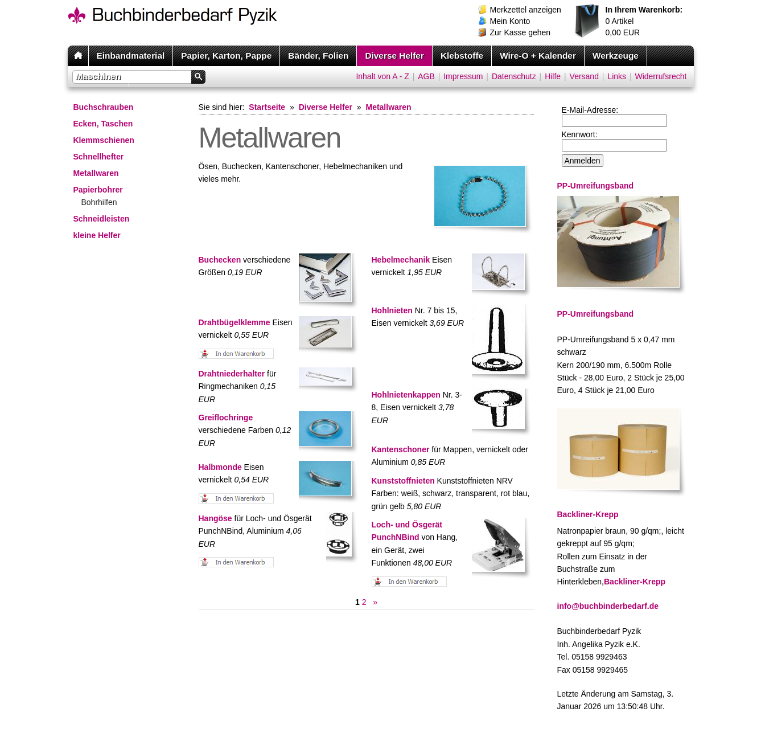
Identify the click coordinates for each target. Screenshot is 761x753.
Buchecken (220, 259)
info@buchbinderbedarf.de (608, 606)
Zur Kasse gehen (520, 32)
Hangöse (215, 518)
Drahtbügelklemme (234, 322)
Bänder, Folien (318, 55)
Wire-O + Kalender (538, 55)
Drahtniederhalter (232, 373)
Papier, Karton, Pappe (226, 55)
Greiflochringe (226, 417)
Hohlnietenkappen (406, 394)
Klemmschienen (103, 140)
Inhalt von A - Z (382, 76)
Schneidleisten (101, 218)
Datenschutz (514, 76)
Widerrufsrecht (660, 76)
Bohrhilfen (99, 202)
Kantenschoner (401, 449)
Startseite (267, 107)
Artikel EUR (644, 21)
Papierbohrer (98, 189)
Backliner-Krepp (634, 581)
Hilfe (553, 76)
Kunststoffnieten (403, 480)
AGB (426, 76)
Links (616, 76)
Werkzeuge (616, 55)
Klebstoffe (462, 55)
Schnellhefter (98, 156)
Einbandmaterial (131, 55)
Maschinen (98, 76)
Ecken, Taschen (103, 123)
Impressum (463, 76)
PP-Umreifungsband (595, 313)
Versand (584, 76)
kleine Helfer (97, 235)
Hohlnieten (392, 310)
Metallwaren (96, 173)
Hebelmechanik (401, 259)
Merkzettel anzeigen (525, 9)
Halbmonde (220, 467)
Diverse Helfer (394, 55)
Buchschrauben (103, 107)
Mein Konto (510, 21)
